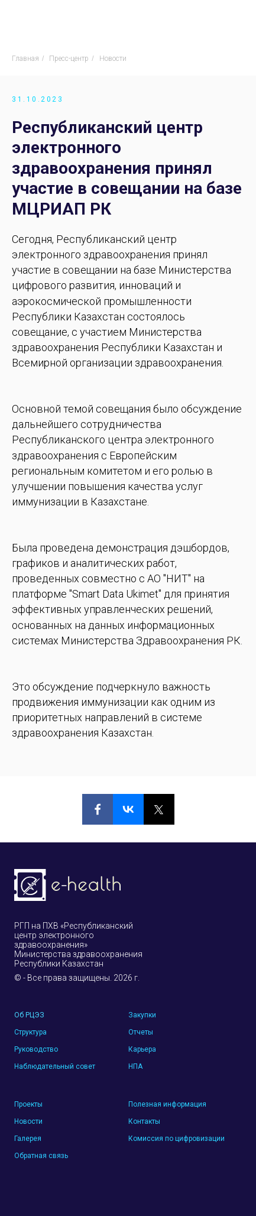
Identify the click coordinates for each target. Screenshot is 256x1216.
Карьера (142, 1049)
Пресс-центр (69, 58)
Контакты (144, 1121)
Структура (30, 1032)
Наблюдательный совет (54, 1066)
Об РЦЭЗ (29, 1015)
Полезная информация (167, 1104)
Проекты (28, 1104)
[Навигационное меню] (236, 21)
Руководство (36, 1049)
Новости (113, 58)
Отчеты (140, 1032)
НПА (135, 1066)
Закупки (142, 1015)
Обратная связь (41, 1156)
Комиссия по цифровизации (176, 1138)
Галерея (27, 1138)
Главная (25, 58)
